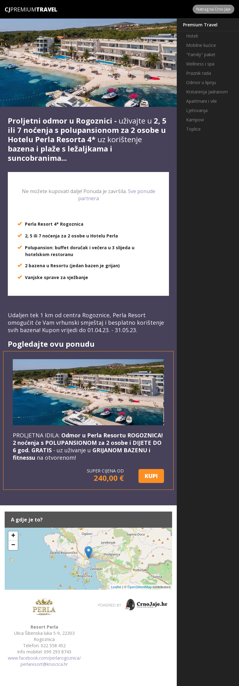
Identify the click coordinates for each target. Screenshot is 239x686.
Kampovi (195, 120)
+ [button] (13, 536)
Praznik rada (198, 73)
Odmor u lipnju (201, 82)
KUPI (151, 476)
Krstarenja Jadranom (207, 92)
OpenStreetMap (140, 587)
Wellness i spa (200, 64)
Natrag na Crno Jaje (213, 9)
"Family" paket (200, 54)
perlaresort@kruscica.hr (44, 664)
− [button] (13, 545)
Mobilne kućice (201, 45)
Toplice (193, 129)
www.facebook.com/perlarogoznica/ (44, 658)
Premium (20, 9)
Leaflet (116, 587)
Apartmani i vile (201, 101)
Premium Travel (200, 25)
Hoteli (192, 36)
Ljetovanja (197, 110)
